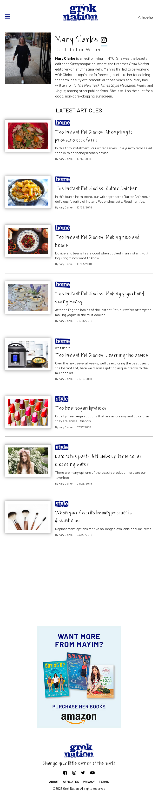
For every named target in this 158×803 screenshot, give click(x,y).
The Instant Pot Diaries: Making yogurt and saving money (99, 297)
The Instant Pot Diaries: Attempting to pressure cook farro (93, 136)
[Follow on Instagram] (74, 772)
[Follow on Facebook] (65, 772)
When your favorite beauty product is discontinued (93, 517)
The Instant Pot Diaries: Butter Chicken (96, 188)
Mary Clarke (65, 158)
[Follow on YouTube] (92, 772)
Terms (104, 782)
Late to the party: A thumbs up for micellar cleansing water (98, 460)
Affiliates (71, 782)
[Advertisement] (79, 587)
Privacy (89, 782)
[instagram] (104, 40)
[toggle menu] (7, 16)
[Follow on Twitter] (83, 772)
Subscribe (145, 18)
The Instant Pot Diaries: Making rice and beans (97, 241)
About (54, 782)
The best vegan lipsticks (80, 408)
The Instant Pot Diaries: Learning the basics (101, 355)
